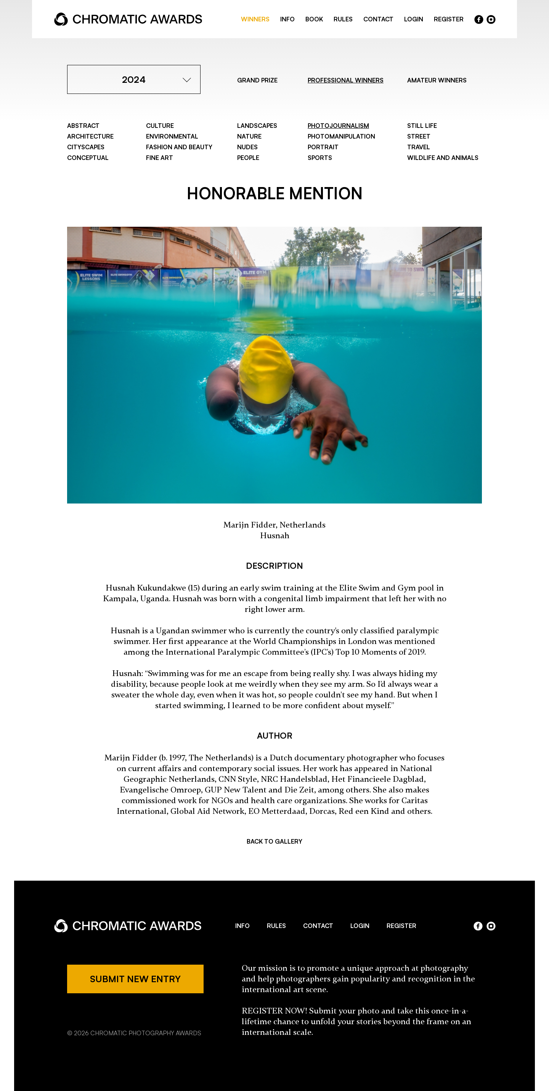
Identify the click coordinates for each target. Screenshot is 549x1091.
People (248, 157)
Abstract (83, 125)
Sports (320, 157)
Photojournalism (338, 125)
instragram (491, 19)
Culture (160, 125)
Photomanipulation (341, 136)
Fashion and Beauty (179, 147)
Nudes (247, 147)
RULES (343, 19)
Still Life (422, 125)
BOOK (314, 19)
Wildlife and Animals (442, 157)
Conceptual (88, 157)
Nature (249, 136)
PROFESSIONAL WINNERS (346, 80)
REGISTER (449, 19)
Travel (418, 147)
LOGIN (413, 19)
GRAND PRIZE (257, 80)
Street (418, 136)
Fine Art (159, 157)
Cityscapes (85, 147)
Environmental (172, 136)
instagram (491, 926)
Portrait (323, 147)
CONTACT (378, 19)
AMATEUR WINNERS (437, 80)
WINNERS (255, 19)
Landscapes (257, 125)
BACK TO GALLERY (274, 841)
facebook (478, 19)
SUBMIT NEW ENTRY (135, 978)
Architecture (90, 136)
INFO (287, 19)
